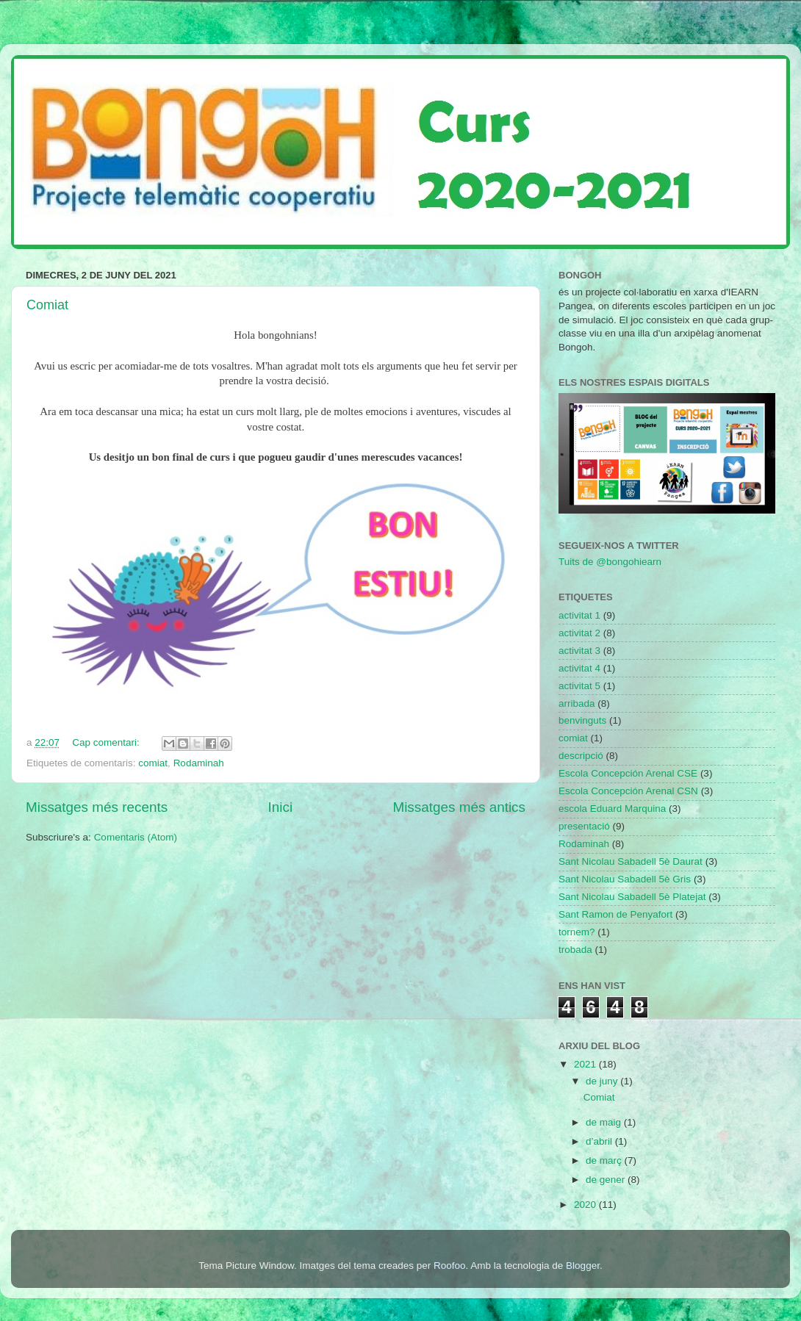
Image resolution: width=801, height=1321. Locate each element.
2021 (586, 1064)
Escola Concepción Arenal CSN (628, 790)
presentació (584, 826)
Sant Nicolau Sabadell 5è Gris (624, 879)
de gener (607, 1179)
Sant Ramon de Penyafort (615, 914)
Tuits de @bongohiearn (609, 561)
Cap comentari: (107, 742)
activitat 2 (579, 632)
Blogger (583, 1265)
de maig (605, 1122)
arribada (576, 703)
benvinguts (582, 720)
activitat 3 (579, 650)
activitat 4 (579, 668)
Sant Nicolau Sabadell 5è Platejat (631, 896)
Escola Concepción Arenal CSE (627, 773)
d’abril (600, 1141)
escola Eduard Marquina (612, 808)
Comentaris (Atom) (135, 837)
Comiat (47, 305)
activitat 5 (579, 685)
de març (605, 1160)
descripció (580, 755)
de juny (603, 1081)
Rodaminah (198, 763)
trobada (575, 949)
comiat (153, 763)
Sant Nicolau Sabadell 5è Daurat (630, 861)
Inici (280, 807)
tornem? (576, 931)
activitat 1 (579, 615)
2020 (586, 1204)
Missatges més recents (97, 807)
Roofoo (450, 1265)
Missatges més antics (458, 807)
